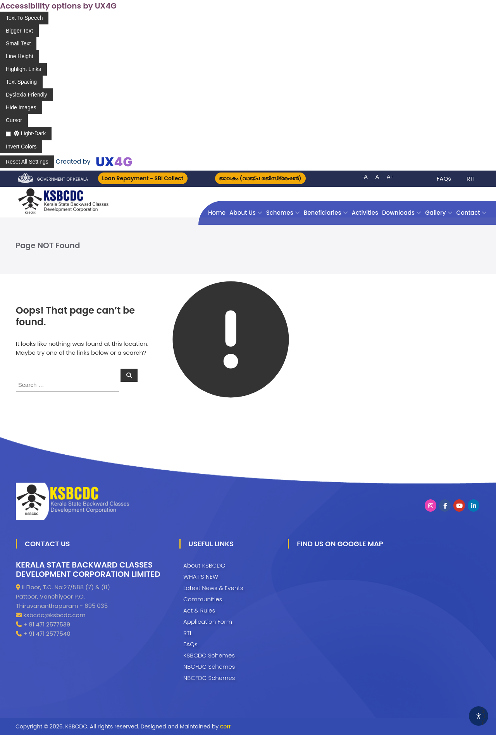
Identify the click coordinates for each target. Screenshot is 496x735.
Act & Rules (199, 610)
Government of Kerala (62, 179)
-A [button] (365, 177)
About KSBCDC (204, 565)
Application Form (207, 622)
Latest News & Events (213, 588)
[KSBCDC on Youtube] (459, 505)
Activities (365, 213)
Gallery (435, 213)
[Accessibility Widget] (478, 716)
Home (217, 213)
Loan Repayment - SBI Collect (143, 178)
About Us (242, 213)
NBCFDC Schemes (209, 667)
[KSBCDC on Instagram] (430, 505)
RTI (471, 178)
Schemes (279, 213)
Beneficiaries (322, 213)
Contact (468, 213)
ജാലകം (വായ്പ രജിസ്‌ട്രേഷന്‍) (260, 178)
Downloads (398, 213)
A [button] (377, 177)
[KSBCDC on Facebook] (445, 505)
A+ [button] (390, 177)
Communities (202, 599)
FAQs (444, 178)
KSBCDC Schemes (209, 655)
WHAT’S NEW (200, 577)
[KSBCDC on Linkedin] (473, 505)
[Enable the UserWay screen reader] (24, 18)
